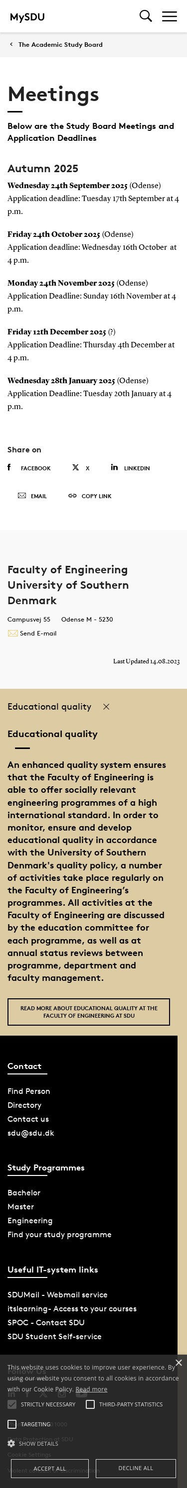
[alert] (93, 1421)
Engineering (30, 1220)
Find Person (28, 1091)
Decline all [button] (136, 1468)
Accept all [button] (50, 1468)
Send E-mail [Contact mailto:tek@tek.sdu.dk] (31, 633)
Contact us (28, 1119)
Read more (92, 1389)
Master (20, 1206)
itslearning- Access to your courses (72, 1308)
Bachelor (23, 1192)
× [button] (178, 1363)
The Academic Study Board (60, 44)
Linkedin (130, 467)
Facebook (29, 468)
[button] (93, 1444)
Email (32, 496)
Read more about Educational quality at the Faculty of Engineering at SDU (89, 1011)
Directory (24, 1105)
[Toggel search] (146, 16)
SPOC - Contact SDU (46, 1322)
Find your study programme (59, 1234)
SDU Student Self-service (54, 1336)
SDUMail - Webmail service (57, 1294)
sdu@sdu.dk (30, 1133)
